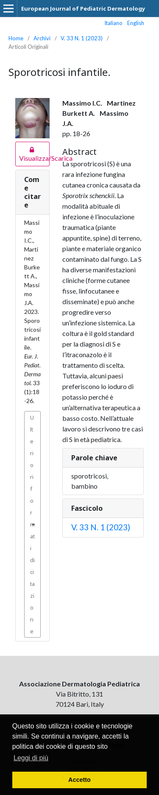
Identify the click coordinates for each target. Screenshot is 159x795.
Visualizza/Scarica (32, 154)
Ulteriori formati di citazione (32, 524)
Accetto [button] (79, 779)
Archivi (41, 38)
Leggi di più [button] (31, 757)
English (135, 23)
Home (15, 38)
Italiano (113, 23)
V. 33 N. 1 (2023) (82, 38)
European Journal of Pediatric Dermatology (83, 8)
